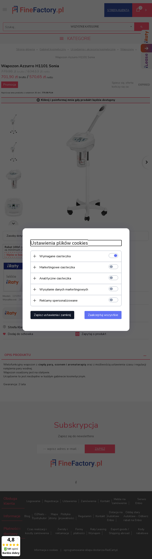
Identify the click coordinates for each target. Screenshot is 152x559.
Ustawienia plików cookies (59, 243)
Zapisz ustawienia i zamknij (52, 315)
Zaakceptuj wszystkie (103, 315)
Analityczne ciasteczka (55, 278)
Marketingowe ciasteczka (57, 267)
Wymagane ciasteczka (55, 256)
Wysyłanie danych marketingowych (63, 289)
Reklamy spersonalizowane (58, 300)
